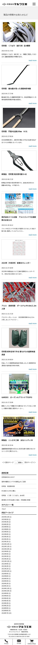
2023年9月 (5, 527)
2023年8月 (5, 529)
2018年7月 (5, 613)
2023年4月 (5, 534)
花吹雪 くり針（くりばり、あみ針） (14, 495)
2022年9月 (5, 551)
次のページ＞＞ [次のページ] (30, 462)
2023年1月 (5, 541)
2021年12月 (5, 561)
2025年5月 (5, 519)
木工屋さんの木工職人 (9, 491)
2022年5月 (5, 554)
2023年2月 (5, 539)
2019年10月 (5, 591)
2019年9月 (5, 593)
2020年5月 (5, 578)
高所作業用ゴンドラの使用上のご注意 (14, 482)
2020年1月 (5, 586)
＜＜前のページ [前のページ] (8, 462)
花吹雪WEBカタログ (8, 477)
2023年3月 (5, 537)
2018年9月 (5, 608)
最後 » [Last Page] (20, 462)
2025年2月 (5, 522)
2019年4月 (5, 598)
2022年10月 (5, 549)
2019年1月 (5, 606)
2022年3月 (5, 556)
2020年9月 (5, 574)
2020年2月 (5, 583)
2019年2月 (5, 603)
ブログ (4, 509)
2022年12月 (5, 544)
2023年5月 (5, 532)
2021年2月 (5, 566)
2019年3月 (5, 601)
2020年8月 (5, 576)
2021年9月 (5, 564)
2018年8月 (5, 610)
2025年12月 (5, 517)
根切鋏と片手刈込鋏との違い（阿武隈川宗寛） (16, 500)
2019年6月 (5, 596)
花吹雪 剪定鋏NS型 (8, 486)
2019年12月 (5, 588)
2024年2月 (5, 524)
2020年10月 (5, 571)
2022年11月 (5, 546)
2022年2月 (5, 559)
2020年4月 (5, 581)
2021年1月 (5, 569)
